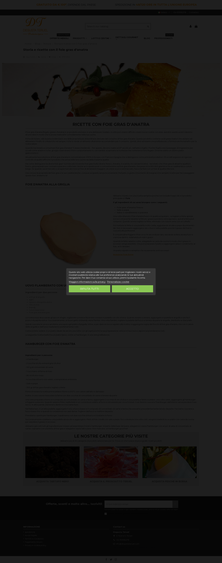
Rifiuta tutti (89, 288)
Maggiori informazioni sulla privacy (87, 281)
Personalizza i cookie (118, 281)
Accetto (132, 288)
